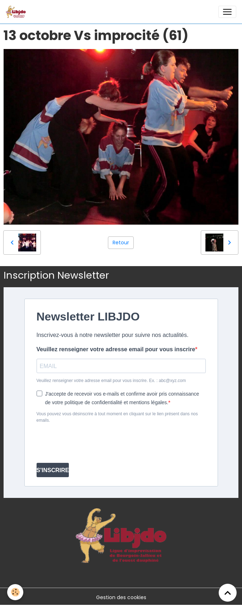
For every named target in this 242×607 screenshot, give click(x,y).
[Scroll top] (228, 593)
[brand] (17, 12)
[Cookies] (15, 592)
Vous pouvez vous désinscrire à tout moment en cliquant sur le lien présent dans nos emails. (117, 417)
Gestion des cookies (121, 597)
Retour (121, 242)
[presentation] (91, 443)
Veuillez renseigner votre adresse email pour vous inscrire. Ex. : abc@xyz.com (111, 380)
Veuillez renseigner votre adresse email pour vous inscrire (116, 349)
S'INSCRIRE (53, 470)
